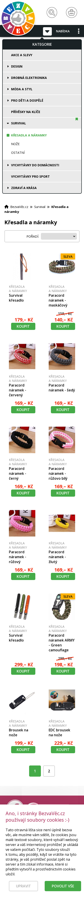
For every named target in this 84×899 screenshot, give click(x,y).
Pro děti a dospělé (27, 100)
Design (16, 66)
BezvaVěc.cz (19, 206)
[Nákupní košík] (71, 12)
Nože (15, 144)
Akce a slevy (21, 55)
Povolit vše (63, 888)
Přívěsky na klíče (25, 112)
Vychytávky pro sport (30, 176)
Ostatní (18, 152)
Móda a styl (21, 89)
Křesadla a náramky (29, 135)
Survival (18, 123)
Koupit (23, 326)
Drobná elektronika (29, 78)
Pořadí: (33, 236)
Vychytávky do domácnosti (35, 165)
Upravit (23, 888)
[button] (79, 31)
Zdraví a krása (24, 188)
